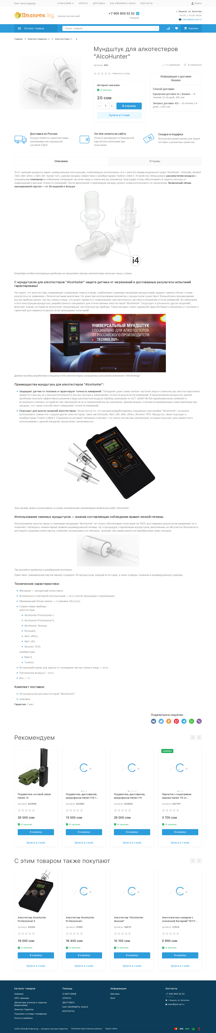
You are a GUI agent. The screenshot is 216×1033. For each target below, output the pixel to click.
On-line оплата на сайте (110, 133)
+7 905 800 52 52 (121, 13)
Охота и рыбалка (23, 1018)
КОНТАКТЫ (147, 3)
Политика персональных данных (86, 1029)
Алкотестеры (62, 39)
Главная (18, 39)
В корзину (129, 106)
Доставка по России (43, 133)
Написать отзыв (121, 73)
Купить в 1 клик (119, 115)
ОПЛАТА (83, 3)
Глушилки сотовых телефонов (30, 1014)
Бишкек (31, 3)
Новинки (18, 994)
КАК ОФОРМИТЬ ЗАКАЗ (123, 3)
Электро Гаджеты (37, 39)
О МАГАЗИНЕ (69, 994)
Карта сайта (111, 1029)
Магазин (115, 994)
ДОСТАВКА (99, 3)
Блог (113, 998)
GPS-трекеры (21, 998)
